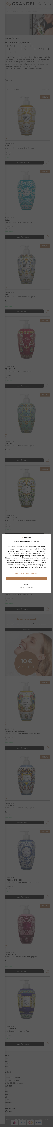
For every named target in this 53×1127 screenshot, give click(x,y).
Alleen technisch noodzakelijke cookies (26, 573)
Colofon (26, 584)
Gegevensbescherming (26, 587)
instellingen (40, 567)
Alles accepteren (26, 579)
